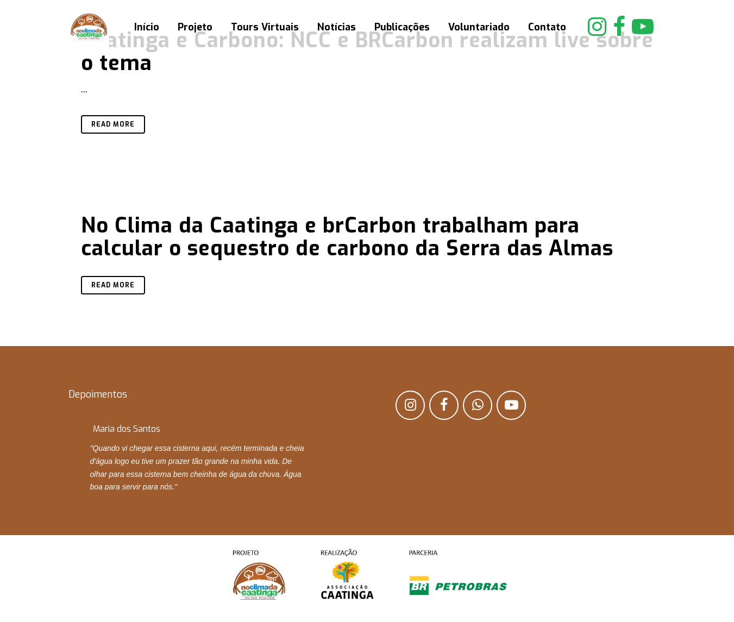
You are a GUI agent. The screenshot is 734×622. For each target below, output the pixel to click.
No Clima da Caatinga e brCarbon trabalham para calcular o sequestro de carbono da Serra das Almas (347, 237)
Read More (113, 124)
